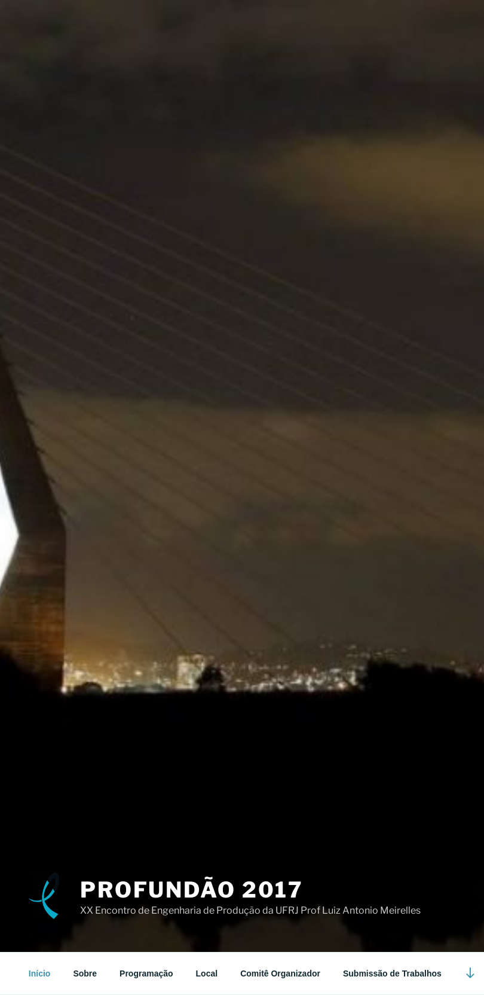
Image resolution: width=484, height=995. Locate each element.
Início (40, 973)
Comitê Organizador (280, 973)
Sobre (85, 973)
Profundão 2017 (192, 890)
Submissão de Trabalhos (392, 973)
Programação (146, 973)
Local (207, 973)
